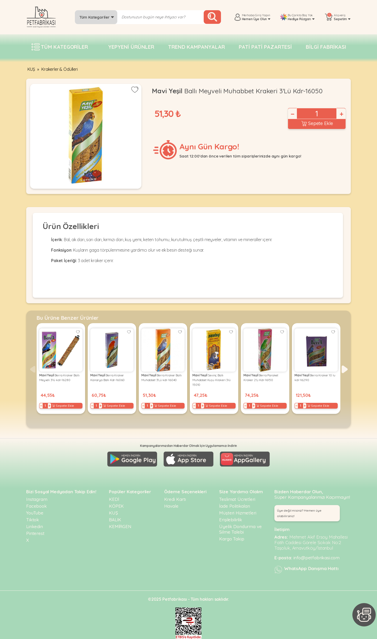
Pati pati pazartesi (265, 47)
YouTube (34, 513)
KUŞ (31, 69)
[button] (344, 369)
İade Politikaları (234, 506)
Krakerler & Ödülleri (59, 69)
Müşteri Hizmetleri (237, 513)
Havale (171, 506)
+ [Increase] (341, 114)
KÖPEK (116, 506)
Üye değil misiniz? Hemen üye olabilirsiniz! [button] (299, 513)
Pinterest (35, 533)
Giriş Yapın (262, 15)
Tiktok (32, 519)
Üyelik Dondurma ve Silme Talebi (240, 529)
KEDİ (114, 499)
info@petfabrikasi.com (316, 557)
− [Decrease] (292, 114)
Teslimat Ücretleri (237, 499)
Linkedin (34, 526)
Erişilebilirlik (230, 519)
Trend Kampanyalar (196, 47)
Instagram (36, 499)
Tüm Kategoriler (96, 17)
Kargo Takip (231, 538)
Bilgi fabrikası (326, 47)
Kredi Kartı (175, 499)
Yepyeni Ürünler (131, 47)
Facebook (36, 506)
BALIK (115, 519)
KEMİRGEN (120, 526)
